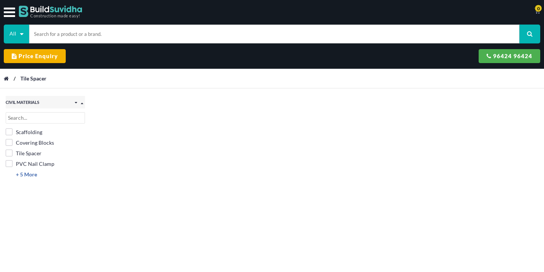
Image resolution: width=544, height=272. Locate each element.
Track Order (327, 11)
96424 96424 (479, 31)
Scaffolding (24, 100)
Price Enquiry (410, 31)
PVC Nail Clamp (30, 132)
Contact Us (290, 11)
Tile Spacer (37, 51)
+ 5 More (26, 143)
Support (361, 11)
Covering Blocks (30, 111)
